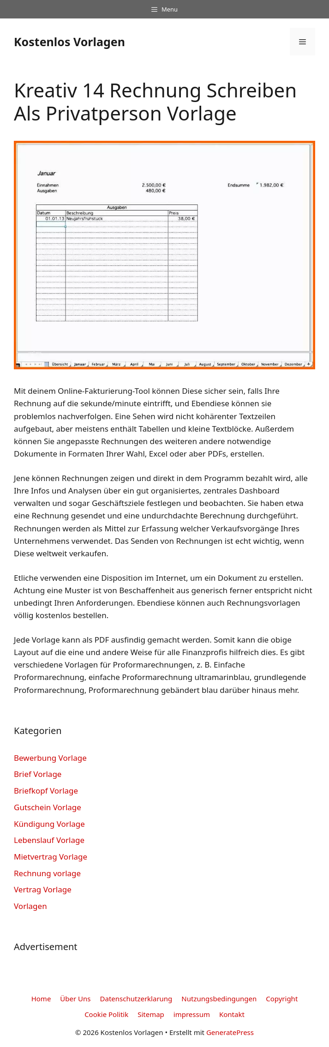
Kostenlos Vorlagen (69, 41)
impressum (191, 1014)
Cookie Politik (106, 1014)
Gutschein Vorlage (47, 807)
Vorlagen (30, 906)
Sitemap (151, 1014)
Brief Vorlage (37, 774)
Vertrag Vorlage (43, 889)
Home (41, 998)
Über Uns (75, 998)
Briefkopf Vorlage (46, 790)
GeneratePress (230, 1032)
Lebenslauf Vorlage (49, 840)
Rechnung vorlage (47, 873)
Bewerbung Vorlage (50, 757)
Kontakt (232, 1014)
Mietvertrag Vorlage (50, 856)
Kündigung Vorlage (49, 823)
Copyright (282, 998)
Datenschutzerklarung (136, 998)
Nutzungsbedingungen (219, 998)
